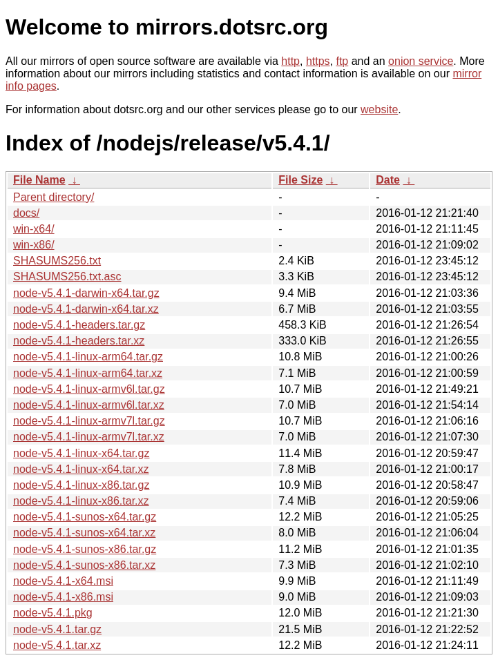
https (318, 61)
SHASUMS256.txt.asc (67, 276)
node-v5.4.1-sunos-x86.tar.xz (84, 565)
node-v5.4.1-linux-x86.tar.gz (81, 485)
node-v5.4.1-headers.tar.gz (79, 325)
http (290, 61)
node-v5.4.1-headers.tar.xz (78, 341)
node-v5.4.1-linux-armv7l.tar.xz (88, 437)
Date (388, 180)
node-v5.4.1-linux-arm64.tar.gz (88, 356)
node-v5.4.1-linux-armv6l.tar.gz (89, 389)
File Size (300, 180)
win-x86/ (34, 245)
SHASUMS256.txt (57, 260)
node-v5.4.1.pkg (53, 613)
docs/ (26, 213)
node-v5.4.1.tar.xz (57, 645)
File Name (39, 180)
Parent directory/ (53, 197)
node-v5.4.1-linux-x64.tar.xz (81, 469)
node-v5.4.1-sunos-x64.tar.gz (84, 517)
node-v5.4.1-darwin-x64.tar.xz (86, 309)
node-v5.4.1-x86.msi (63, 597)
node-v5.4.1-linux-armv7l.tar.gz (89, 421)
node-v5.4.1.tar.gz (57, 629)
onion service (420, 61)
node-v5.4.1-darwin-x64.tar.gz (86, 293)
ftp (342, 61)
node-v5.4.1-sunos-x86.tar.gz (84, 549)
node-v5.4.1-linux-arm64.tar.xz (87, 373)
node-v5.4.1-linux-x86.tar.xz (81, 501)
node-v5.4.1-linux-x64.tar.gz (81, 453)
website (379, 109)
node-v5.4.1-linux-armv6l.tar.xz (88, 405)
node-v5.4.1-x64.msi (63, 581)
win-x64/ (34, 229)
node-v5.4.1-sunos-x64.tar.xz (84, 532)
